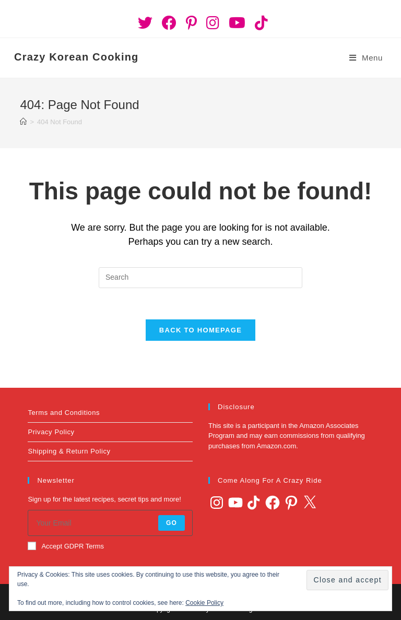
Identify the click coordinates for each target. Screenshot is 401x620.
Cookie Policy (204, 602)
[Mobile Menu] (366, 58)
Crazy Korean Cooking (76, 57)
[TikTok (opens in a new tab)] (259, 23)
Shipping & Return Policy (69, 451)
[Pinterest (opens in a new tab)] (191, 23)
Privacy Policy (51, 432)
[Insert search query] (200, 277)
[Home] (23, 122)
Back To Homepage (200, 330)
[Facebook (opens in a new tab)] (169, 23)
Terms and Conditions (64, 412)
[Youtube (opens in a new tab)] (237, 23)
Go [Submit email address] (171, 523)
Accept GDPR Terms (66, 546)
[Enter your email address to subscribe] (110, 523)
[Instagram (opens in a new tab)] (213, 23)
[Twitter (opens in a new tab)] (145, 23)
